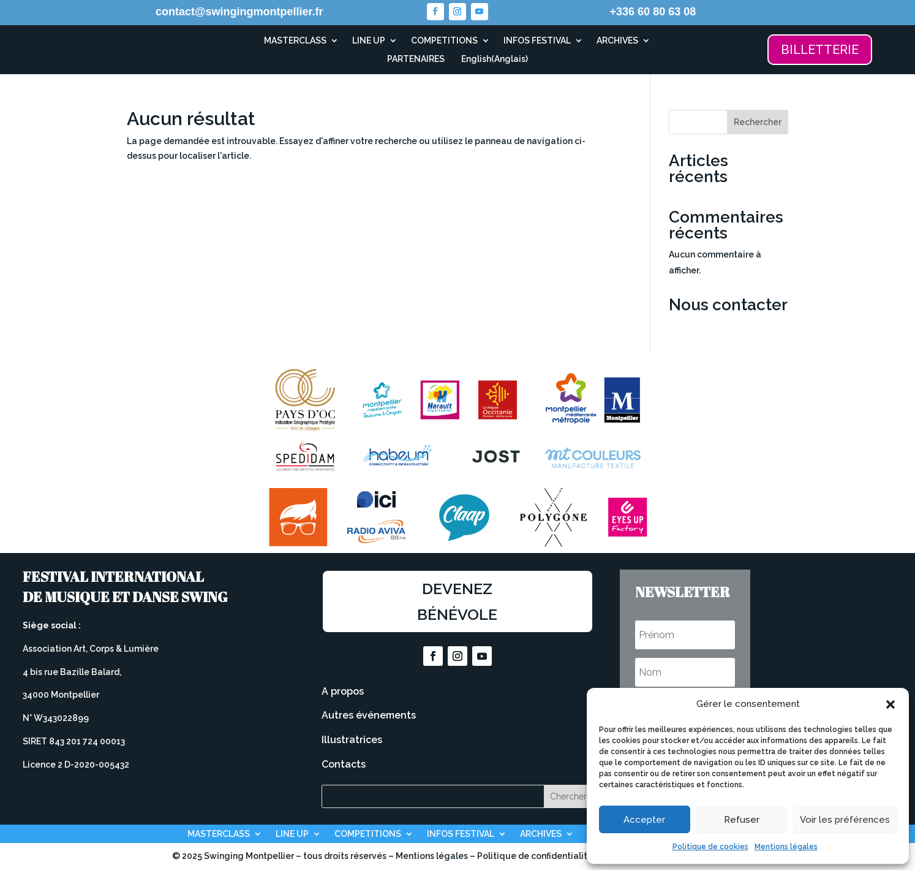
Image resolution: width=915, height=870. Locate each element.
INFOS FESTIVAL (537, 40)
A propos (343, 691)
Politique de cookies (710, 846)
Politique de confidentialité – (539, 856)
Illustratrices (352, 740)
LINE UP (368, 40)
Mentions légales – (436, 856)
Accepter (644, 819)
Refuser (741, 819)
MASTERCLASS (295, 40)
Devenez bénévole (457, 601)
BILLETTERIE (820, 49)
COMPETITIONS (444, 40)
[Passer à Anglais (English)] (492, 61)
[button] (890, 704)
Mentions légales (786, 846)
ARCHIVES (617, 40)
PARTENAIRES (416, 59)
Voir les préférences (845, 819)
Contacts (344, 764)
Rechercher (757, 122)
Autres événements (369, 715)
